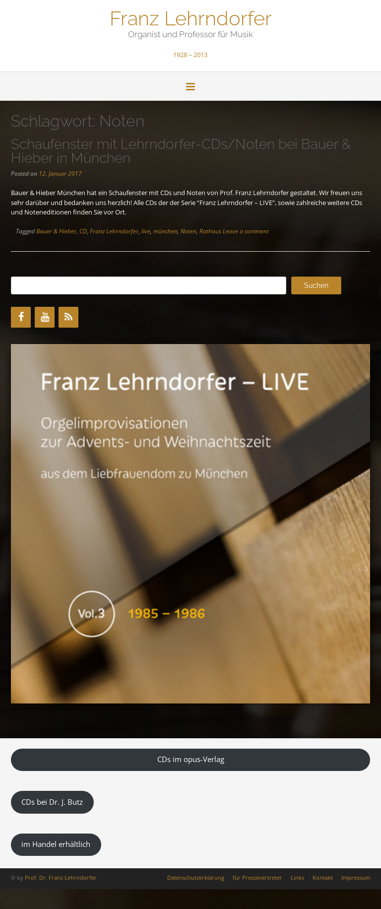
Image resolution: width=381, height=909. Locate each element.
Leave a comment (246, 231)
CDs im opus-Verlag (190, 759)
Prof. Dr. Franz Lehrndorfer (61, 877)
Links (297, 877)
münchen (165, 231)
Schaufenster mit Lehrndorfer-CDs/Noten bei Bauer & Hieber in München (181, 151)
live (145, 231)
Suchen (316, 285)
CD (83, 231)
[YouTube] (45, 317)
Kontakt (323, 877)
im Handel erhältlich (55, 844)
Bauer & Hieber (56, 231)
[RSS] (68, 317)
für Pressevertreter (257, 877)
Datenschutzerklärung (195, 877)
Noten (188, 231)
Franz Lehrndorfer (191, 17)
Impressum (355, 877)
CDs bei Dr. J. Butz (52, 802)
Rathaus (210, 231)
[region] (190, 523)
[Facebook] (21, 317)
